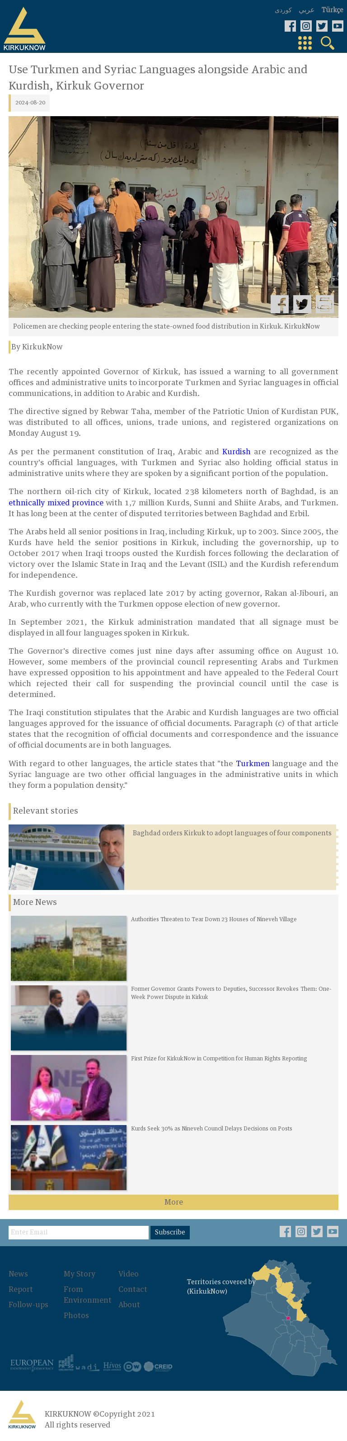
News (18, 1274)
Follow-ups (28, 1305)
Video (128, 1274)
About (129, 1305)
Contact (132, 1289)
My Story (79, 1274)
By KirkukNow (37, 347)
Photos (76, 1315)
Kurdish (236, 452)
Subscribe (170, 1232)
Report (21, 1289)
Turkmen (253, 764)
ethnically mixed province (56, 503)
